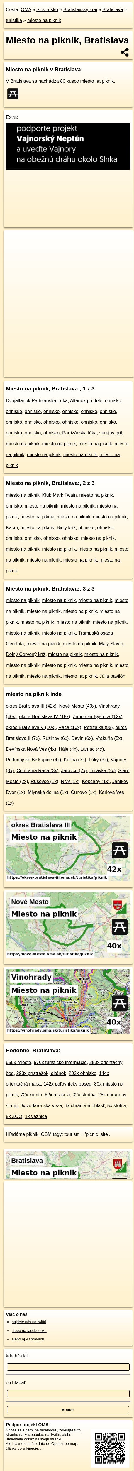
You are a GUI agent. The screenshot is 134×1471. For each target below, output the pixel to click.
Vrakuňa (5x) (109, 738)
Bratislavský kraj (80, 9)
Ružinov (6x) (55, 738)
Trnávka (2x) (102, 770)
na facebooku (46, 1430)
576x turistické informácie (60, 1062)
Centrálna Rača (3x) (37, 770)
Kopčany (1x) (96, 781)
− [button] (14, 249)
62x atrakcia (57, 1094)
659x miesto (18, 1062)
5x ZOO (14, 1116)
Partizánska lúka (79, 432)
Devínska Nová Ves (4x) (31, 749)
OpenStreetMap (46, 367)
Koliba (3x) (75, 759)
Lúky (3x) (98, 759)
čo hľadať (16, 1382)
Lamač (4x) (92, 749)
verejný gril (110, 432)
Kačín (12, 527)
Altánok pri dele (86, 400)
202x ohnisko (82, 1073)
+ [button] (14, 240)
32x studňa (84, 1094)
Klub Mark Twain (59, 495)
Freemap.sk (77, 367)
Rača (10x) (69, 727)
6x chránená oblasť (85, 1105)
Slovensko (47, 9)
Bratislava (112, 9)
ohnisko (113, 400)
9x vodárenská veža (41, 1105)
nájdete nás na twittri (29, 1322)
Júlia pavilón (112, 676)
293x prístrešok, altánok (41, 1073)
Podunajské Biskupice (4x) (33, 759)
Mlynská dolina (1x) (48, 792)
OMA (26, 9)
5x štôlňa (116, 1105)
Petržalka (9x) (98, 727)
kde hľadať (17, 1355)
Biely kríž (66, 527)
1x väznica (36, 1116)
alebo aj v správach (28, 1339)
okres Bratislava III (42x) (31, 706)
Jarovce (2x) (74, 770)
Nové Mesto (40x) (77, 706)
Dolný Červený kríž (25, 654)
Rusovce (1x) (44, 781)
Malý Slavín (111, 643)
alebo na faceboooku (29, 1330)
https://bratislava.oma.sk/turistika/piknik (35, 372)
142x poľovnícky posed (67, 1083)
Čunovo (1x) (83, 792)
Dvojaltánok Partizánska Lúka (37, 400)
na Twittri (52, 1434)
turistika (14, 20)
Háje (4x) (68, 749)
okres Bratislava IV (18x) (44, 716)
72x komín (31, 1094)
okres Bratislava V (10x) (31, 727)
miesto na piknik (44, 20)
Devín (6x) (82, 738)
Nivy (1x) (70, 781)
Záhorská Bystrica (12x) (98, 716)
